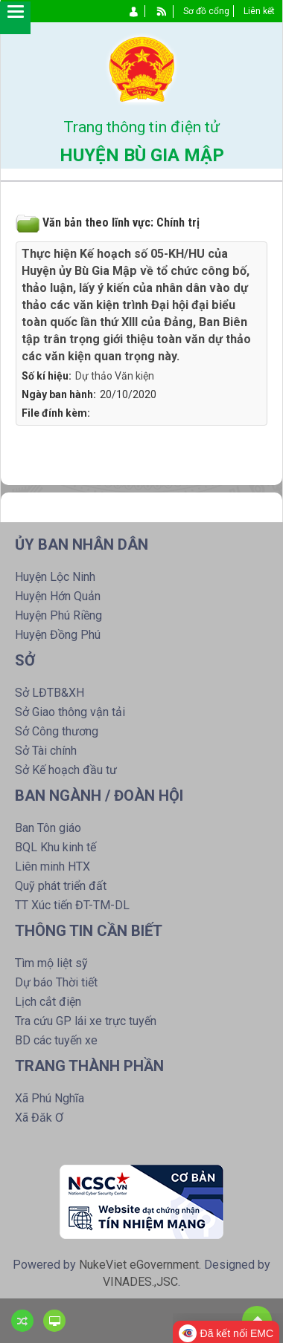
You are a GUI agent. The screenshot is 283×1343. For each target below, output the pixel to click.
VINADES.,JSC (140, 1282)
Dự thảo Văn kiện (114, 376)
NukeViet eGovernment (139, 1265)
